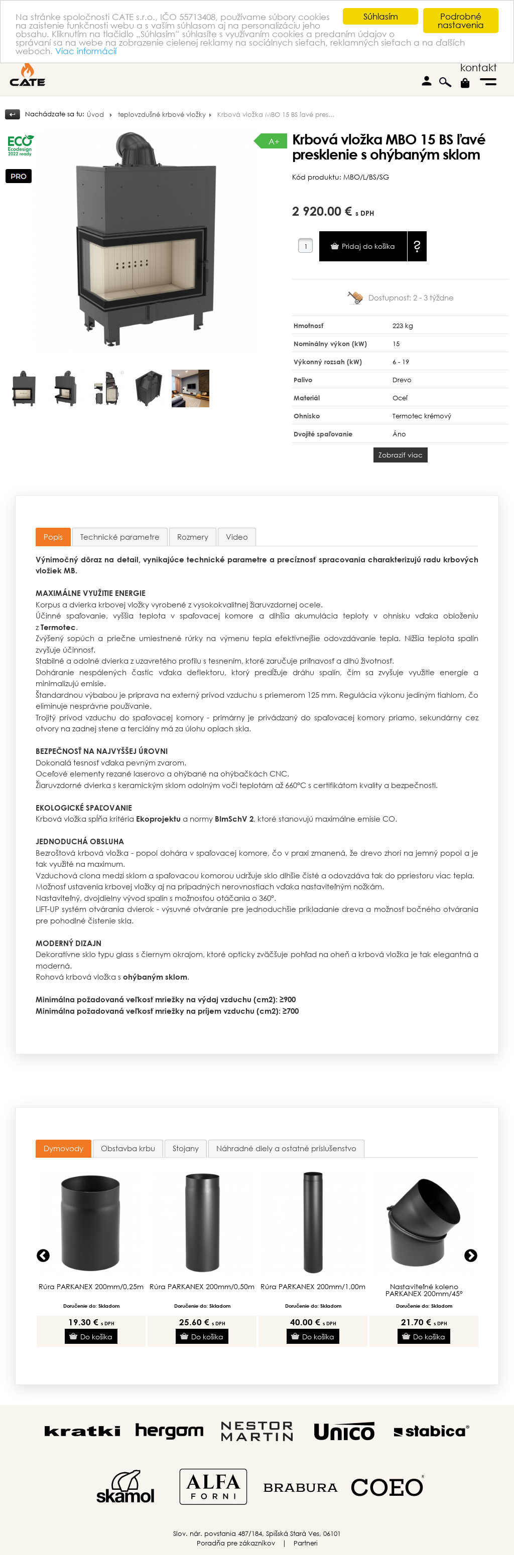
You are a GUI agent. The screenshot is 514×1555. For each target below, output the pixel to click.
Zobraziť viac (400, 454)
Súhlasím (380, 16)
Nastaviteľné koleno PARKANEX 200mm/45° (424, 1290)
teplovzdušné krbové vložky (162, 114)
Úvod (95, 114)
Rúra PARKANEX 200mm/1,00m (313, 1286)
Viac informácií (85, 51)
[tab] (53, 537)
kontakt (478, 67)
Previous (43, 1256)
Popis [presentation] (53, 537)
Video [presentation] (237, 537)
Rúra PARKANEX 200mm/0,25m (91, 1286)
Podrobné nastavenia (461, 20)
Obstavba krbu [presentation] (128, 1148)
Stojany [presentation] (186, 1148)
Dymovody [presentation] (63, 1148)
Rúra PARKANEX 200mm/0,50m (202, 1286)
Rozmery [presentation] (192, 537)
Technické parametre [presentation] (120, 537)
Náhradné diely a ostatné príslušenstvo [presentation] (286, 1148)
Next (470, 1256)
